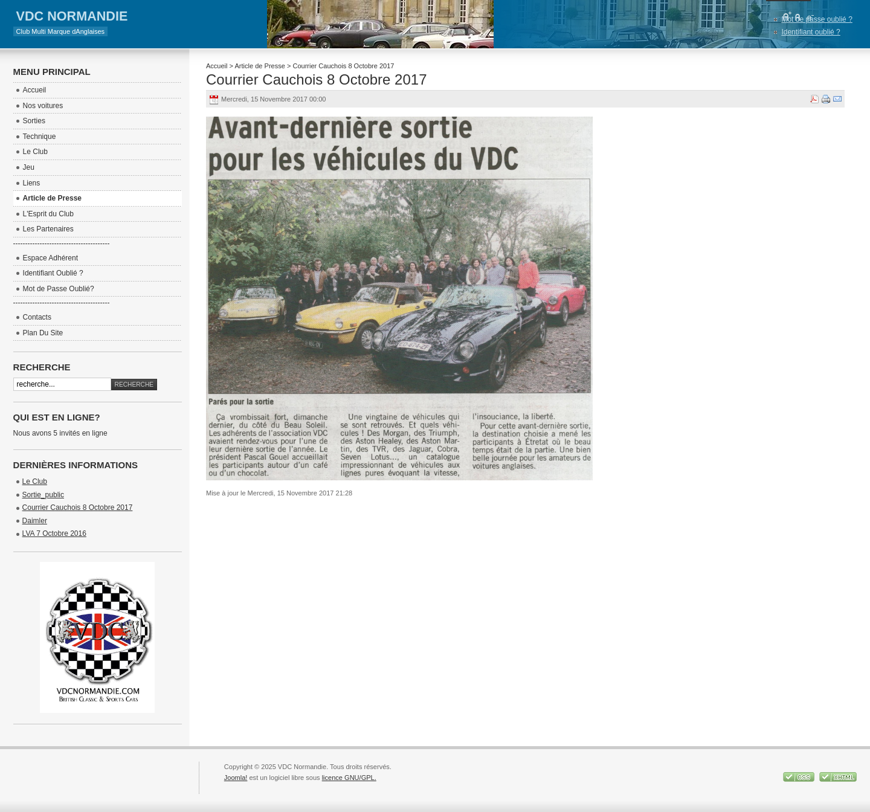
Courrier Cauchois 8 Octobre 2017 (316, 79)
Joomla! (236, 777)
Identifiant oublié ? (810, 32)
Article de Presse (259, 65)
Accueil (217, 65)
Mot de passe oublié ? (816, 19)
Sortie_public (43, 495)
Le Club (34, 481)
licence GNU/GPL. (349, 777)
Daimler (34, 521)
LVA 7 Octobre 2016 (54, 533)
